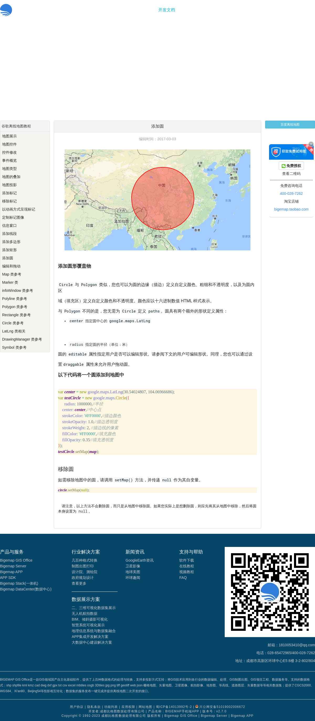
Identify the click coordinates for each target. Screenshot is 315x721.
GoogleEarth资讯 (139, 560)
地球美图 (132, 572)
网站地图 (145, 707)
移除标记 (9, 201)
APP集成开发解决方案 (90, 636)
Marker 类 (10, 282)
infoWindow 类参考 (17, 290)
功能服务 (144, 10)
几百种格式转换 (84, 560)
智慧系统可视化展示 (88, 625)
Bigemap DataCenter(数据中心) (25, 589)
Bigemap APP (11, 572)
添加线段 (9, 234)
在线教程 (186, 566)
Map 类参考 (11, 274)
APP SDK (8, 577)
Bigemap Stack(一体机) (19, 583)
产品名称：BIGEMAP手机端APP (173, 711)
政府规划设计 (83, 577)
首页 (127, 10)
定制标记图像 (13, 217)
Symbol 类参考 (14, 347)
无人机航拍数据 (84, 613)
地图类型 (9, 168)
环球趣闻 (132, 577)
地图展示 (9, 136)
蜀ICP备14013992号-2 (174, 707)
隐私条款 (94, 707)
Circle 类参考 (13, 323)
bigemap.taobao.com (291, 209)
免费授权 (291, 166)
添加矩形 (9, 250)
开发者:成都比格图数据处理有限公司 (116, 711)
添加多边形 (11, 242)
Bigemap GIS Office (16, 560)
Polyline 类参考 (14, 299)
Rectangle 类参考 (16, 315)
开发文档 (166, 10)
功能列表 (111, 707)
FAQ (183, 577)
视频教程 (186, 572)
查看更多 (79, 583)
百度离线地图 (290, 124)
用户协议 (76, 707)
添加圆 (7, 258)
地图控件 (9, 144)
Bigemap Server (13, 566)
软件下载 (186, 560)
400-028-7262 (291, 193)
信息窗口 (9, 225)
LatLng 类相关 (13, 331)
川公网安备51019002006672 (222, 707)
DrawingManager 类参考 (22, 339)
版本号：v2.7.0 (214, 711)
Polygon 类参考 (14, 307)
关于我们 (188, 10)
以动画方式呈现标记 (18, 209)
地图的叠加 (11, 177)
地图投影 (9, 185)
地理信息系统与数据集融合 (94, 631)
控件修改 (9, 152)
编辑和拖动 (11, 266)
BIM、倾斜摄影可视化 (90, 619)
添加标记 (9, 193)
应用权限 (128, 707)
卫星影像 (132, 566)
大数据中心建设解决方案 (92, 642)
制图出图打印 (83, 566)
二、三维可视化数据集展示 (94, 608)
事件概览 (9, 160)
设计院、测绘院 (84, 572)
